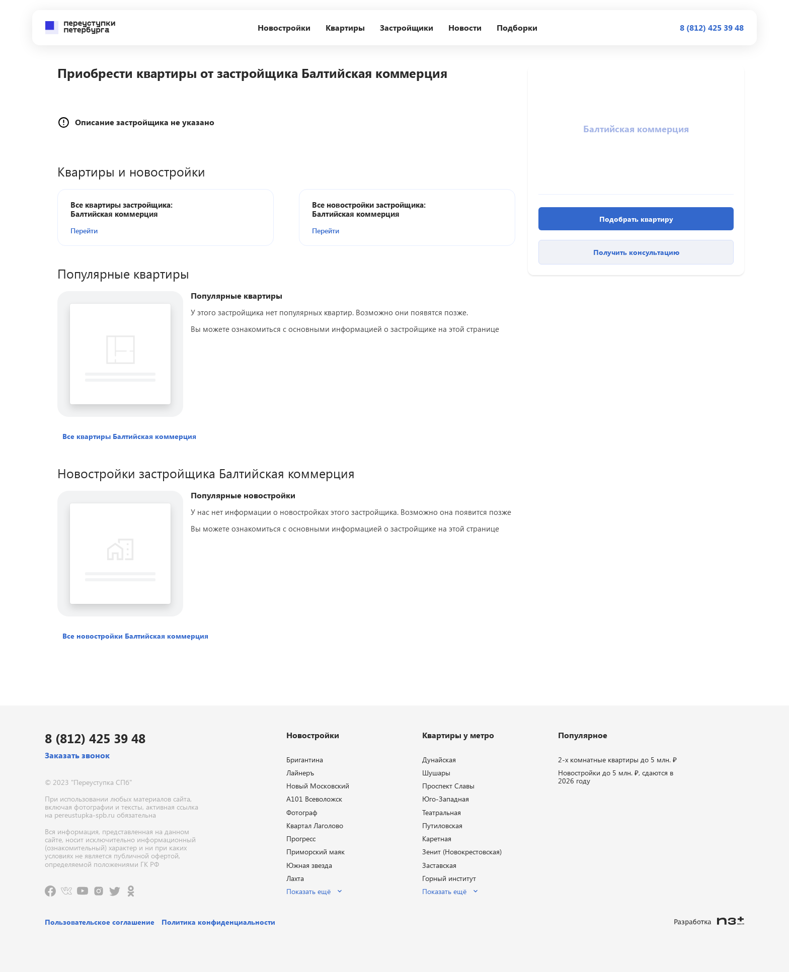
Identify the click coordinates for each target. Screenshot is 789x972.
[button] (128, 230)
